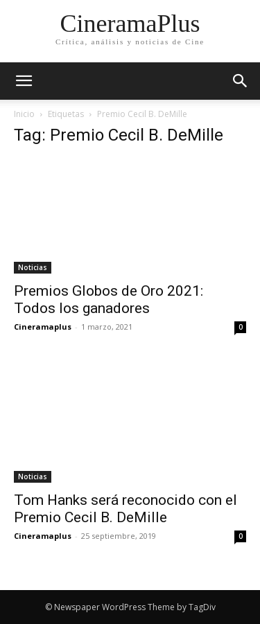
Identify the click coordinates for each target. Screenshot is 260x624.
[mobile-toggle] (23, 81)
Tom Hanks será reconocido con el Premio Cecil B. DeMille (125, 509)
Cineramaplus (42, 326)
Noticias (32, 267)
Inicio (24, 114)
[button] (240, 81)
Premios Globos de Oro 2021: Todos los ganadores (108, 300)
